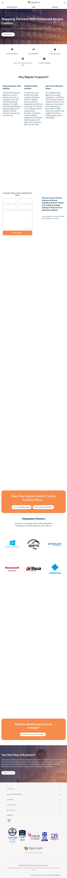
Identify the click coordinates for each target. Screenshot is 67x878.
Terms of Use (44, 868)
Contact (55, 7)
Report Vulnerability (12, 868)
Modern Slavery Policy (35, 868)
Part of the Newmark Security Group (33, 852)
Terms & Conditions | (53, 868)
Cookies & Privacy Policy (23, 868)
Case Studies (10, 799)
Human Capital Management (14, 794)
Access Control (12, 7)
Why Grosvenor (11, 810)
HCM (33, 7)
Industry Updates (11, 804)
